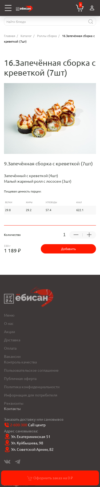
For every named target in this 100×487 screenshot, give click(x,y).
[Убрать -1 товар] (76, 235)
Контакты (12, 408)
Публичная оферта (20, 378)
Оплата (10, 348)
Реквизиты (13, 403)
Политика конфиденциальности (31, 386)
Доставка (12, 339)
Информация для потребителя (30, 394)
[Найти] (90, 22)
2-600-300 (18, 424)
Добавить (68, 249)
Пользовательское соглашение (31, 370)
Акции (9, 331)
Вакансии (12, 356)
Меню (9, 315)
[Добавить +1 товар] (89, 235)
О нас (9, 323)
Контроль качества (20, 361)
